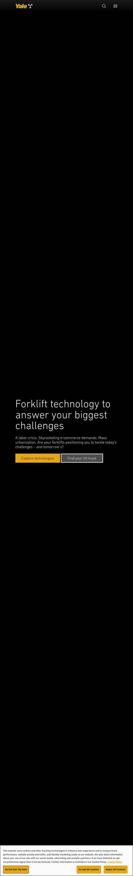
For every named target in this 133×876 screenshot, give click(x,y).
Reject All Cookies (115, 869)
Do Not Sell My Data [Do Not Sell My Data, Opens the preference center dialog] (16, 869)
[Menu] (115, 6)
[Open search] (104, 6)
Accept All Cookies (89, 869)
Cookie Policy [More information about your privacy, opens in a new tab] (115, 861)
